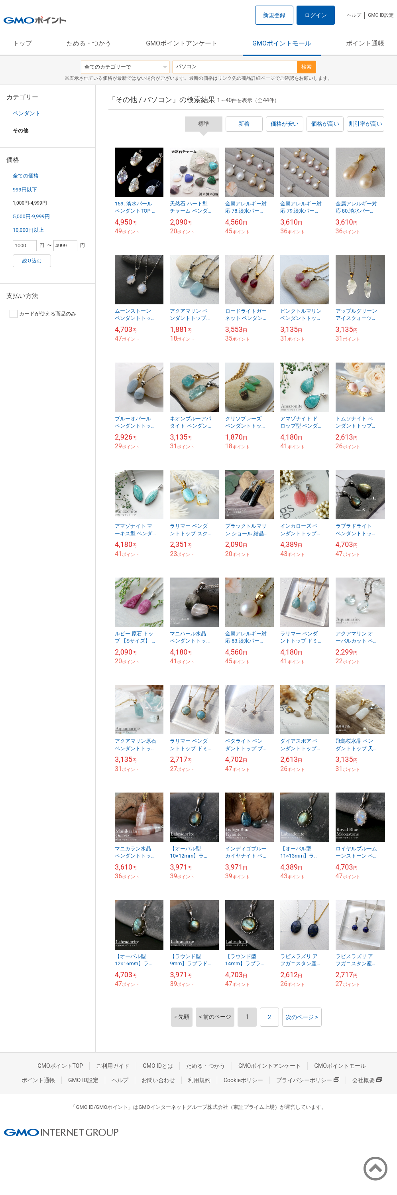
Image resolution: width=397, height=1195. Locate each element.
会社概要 (367, 1080)
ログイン (316, 15)
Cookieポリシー (243, 1080)
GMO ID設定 (381, 15)
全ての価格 (26, 176)
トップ (22, 43)
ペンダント (27, 113)
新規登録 (274, 15)
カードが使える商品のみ (43, 314)
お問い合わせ (158, 1080)
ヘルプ (354, 15)
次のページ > (302, 1017)
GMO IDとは (158, 1066)
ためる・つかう (89, 43)
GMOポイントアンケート (182, 43)
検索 (306, 67)
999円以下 (25, 190)
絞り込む (31, 261)
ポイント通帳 (365, 43)
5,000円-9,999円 (31, 216)
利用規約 (199, 1080)
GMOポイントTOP (60, 1066)
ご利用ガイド (113, 1066)
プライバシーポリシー (307, 1080)
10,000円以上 (28, 230)
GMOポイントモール (281, 43)
